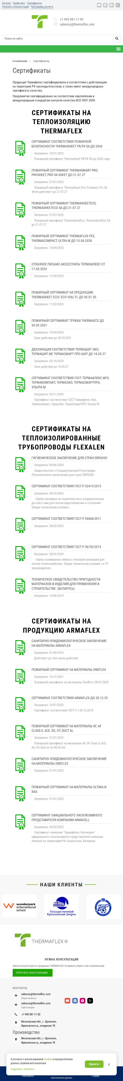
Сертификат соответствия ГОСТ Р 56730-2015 (66, 547)
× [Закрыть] (109, 1064)
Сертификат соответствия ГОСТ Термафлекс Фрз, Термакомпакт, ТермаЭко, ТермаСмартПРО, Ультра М (70, 382)
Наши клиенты (61, 885)
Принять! (94, 1064)
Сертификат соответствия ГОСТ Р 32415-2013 (66, 486)
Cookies (48, 1059)
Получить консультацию (15, 6)
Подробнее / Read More (22, 1069)
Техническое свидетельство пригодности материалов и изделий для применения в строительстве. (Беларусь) (66, 584)
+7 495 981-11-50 (68, 19)
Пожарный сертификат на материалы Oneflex (69, 670)
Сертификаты (34, 3)
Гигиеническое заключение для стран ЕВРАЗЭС (70, 458)
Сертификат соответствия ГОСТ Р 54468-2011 (66, 519)
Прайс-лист (19, 3)
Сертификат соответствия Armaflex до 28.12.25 (70, 698)
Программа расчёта (42, 6)
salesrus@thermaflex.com (74, 24)
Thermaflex (27, 1076)
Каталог (6, 3)
